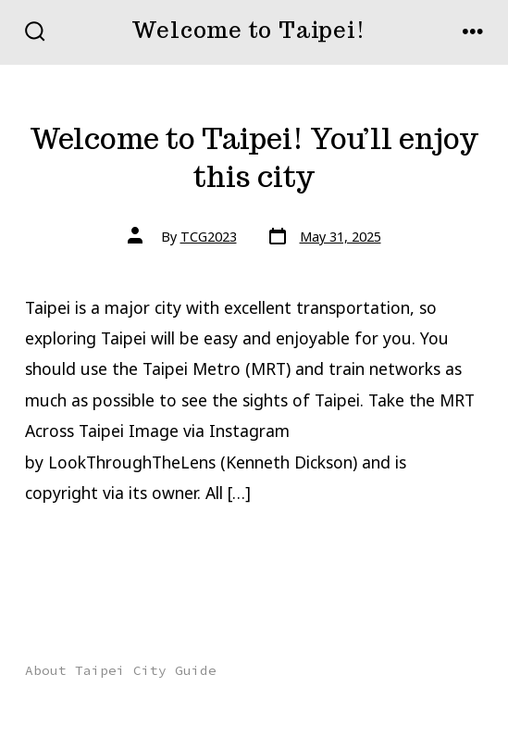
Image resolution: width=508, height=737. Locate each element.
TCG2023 (208, 236)
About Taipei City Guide (121, 670)
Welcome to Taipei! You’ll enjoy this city (254, 157)
